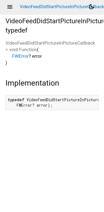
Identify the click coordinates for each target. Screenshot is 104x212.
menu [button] (10, 7)
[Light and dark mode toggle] (91, 6)
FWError (20, 56)
